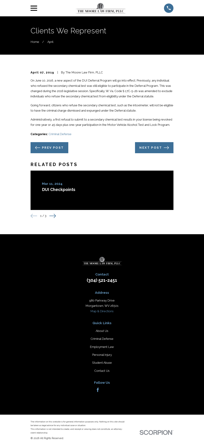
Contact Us (102, 370)
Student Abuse (102, 362)
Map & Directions (102, 311)
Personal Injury (102, 354)
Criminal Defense (60, 134)
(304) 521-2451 (102, 280)
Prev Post (49, 147)
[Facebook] (98, 390)
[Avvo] (106, 390)
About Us (102, 331)
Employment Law (102, 347)
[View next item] (52, 216)
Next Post (154, 147)
